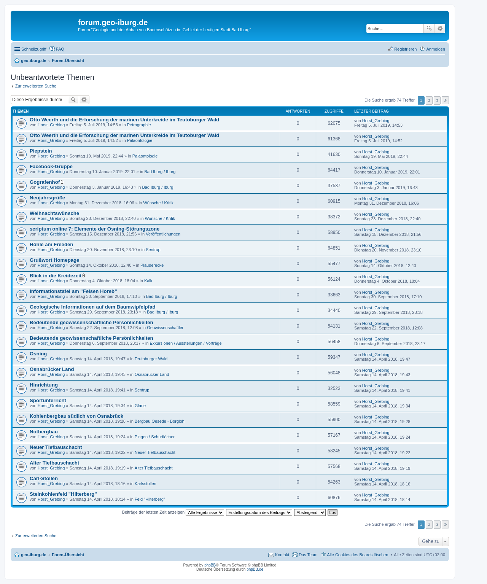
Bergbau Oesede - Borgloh (160, 421)
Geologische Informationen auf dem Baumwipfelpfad (92, 307)
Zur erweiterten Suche (35, 86)
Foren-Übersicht (68, 554)
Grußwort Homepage (54, 260)
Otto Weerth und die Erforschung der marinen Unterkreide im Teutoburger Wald (124, 120)
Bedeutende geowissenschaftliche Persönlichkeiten (91, 322)
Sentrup (153, 249)
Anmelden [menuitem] (435, 49)
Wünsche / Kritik (158, 203)
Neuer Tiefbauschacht (56, 447)
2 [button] (429, 100)
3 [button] (437, 100)
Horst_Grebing (51, 125)
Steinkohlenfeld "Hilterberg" (63, 494)
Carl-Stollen (44, 478)
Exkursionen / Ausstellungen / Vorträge (186, 343)
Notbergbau (44, 431)
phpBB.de (255, 569)
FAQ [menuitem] (60, 49)
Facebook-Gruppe (51, 166)
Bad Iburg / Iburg (160, 171)
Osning (38, 353)
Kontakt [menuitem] (282, 554)
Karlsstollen (145, 483)
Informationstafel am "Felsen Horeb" (73, 291)
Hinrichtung (44, 385)
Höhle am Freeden (51, 244)
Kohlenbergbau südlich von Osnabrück (76, 416)
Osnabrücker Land (52, 369)
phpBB (210, 565)
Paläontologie (140, 140)
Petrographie (139, 125)
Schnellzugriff (33, 49)
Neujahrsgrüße (47, 198)
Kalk (148, 280)
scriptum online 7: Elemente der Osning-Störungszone (94, 229)
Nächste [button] (445, 100)
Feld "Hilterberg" (150, 499)
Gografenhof (45, 182)
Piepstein (41, 151)
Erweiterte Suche (440, 28)
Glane (140, 405)
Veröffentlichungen (163, 234)
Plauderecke (152, 265)
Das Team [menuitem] (308, 554)
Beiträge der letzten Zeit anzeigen (173, 512)
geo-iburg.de (33, 554)
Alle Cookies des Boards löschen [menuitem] (357, 554)
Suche (429, 28)
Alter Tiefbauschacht (54, 463)
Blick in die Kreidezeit (55, 275)
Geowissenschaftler (165, 327)
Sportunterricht (48, 400)
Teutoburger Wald (151, 358)
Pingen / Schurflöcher (155, 436)
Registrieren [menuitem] (405, 49)
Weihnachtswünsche (54, 213)
